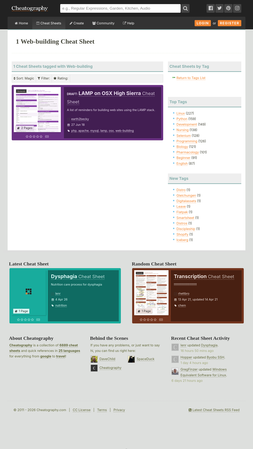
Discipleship (186, 229)
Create (77, 23)
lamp (103, 130)
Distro (181, 190)
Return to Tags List (191, 78)
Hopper (186, 357)
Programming (187, 141)
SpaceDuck (146, 359)
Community (103, 23)
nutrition (61, 305)
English (182, 163)
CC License (82, 410)
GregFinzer (189, 369)
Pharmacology (188, 152)
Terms (102, 410)
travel (60, 356)
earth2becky (80, 119)
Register (229, 23)
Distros (182, 223)
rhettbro (183, 293)
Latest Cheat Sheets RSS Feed (214, 410)
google (45, 356)
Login (203, 23)
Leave (181, 206)
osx (111, 130)
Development (187, 124)
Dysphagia (209, 345)
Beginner (184, 158)
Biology (182, 147)
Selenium (184, 136)
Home (21, 23)
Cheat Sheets (48, 23)
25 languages (69, 351)
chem (182, 305)
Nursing (183, 130)
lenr (58, 293)
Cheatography (20, 345)
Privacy (119, 410)
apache (83, 130)
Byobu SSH (215, 357)
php (74, 130)
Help (128, 23)
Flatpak (182, 212)
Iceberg (182, 240)
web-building (125, 130)
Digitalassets (186, 201)
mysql (94, 130)
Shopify (182, 234)
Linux (181, 113)
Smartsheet (185, 218)
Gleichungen (186, 195)
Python (182, 119)
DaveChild (107, 359)
